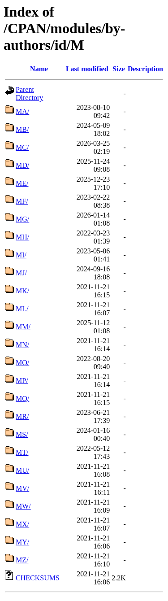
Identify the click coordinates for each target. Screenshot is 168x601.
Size (118, 69)
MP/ (22, 380)
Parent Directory (29, 93)
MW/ (23, 506)
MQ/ (22, 398)
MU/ (22, 470)
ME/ (22, 183)
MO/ (22, 362)
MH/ (22, 237)
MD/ (22, 165)
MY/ (22, 542)
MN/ (22, 344)
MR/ (22, 416)
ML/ (22, 309)
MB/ (22, 129)
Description (145, 69)
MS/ (22, 434)
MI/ (21, 255)
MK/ (22, 291)
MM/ (23, 327)
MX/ (22, 524)
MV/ (22, 488)
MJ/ (21, 273)
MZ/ (22, 560)
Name (39, 69)
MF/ (22, 201)
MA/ (22, 111)
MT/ (22, 452)
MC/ (22, 147)
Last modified (87, 69)
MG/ (22, 219)
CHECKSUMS (38, 578)
